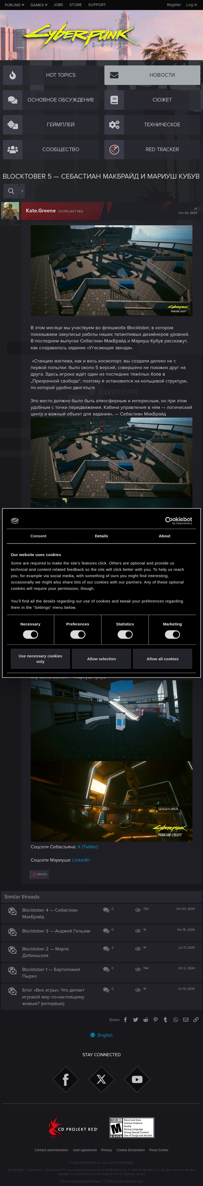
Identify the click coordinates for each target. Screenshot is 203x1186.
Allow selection (101, 659)
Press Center (158, 1149)
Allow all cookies (163, 659)
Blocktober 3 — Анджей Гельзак (58, 929)
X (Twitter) (89, 846)
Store (76, 4)
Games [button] (37, 5)
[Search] (11, 191)
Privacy (106, 1149)
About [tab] (164, 536)
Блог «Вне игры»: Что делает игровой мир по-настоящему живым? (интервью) (55, 995)
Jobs (58, 4)
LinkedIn (82, 859)
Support (97, 4)
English (101, 1034)
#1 (186, 211)
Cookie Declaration (131, 1149)
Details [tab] (101, 536)
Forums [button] (13, 5)
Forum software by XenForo (101, 1180)
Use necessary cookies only (40, 659)
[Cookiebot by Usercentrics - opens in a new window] (169, 521)
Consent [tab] (38, 536)
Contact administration (51, 1149)
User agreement (85, 1149)
